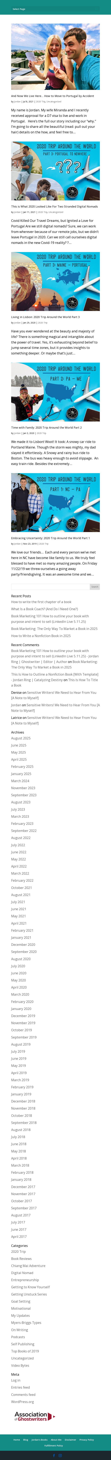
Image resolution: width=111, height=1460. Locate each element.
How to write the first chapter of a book (41, 602)
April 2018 (19, 1158)
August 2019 (21, 1044)
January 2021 (21, 937)
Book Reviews (21, 1258)
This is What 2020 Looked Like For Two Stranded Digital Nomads (54, 206)
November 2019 (23, 1023)
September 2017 (24, 1208)
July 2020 (18, 966)
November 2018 (23, 1108)
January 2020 (21, 1009)
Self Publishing (22, 1344)
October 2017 (21, 1201)
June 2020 (18, 973)
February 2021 (22, 930)
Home (16, 1439)
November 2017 (23, 1194)
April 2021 (19, 923)
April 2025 (19, 759)
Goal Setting (20, 1301)
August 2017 (21, 1215)
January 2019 (21, 1094)
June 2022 (18, 852)
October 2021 (21, 888)
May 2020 (18, 980)
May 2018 (18, 1151)
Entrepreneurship (25, 1280)
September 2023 (24, 795)
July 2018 (18, 1137)
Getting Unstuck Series (29, 1294)
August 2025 (21, 738)
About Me (56, 1439)
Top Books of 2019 (25, 1351)
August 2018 (21, 1130)
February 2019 (22, 1087)
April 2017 (19, 1236)
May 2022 (18, 859)
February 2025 (22, 766)
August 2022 (21, 838)
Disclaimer (70, 1439)
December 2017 (23, 1187)
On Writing (19, 1330)
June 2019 (18, 1058)
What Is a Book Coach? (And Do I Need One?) (44, 609)
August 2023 (21, 802)
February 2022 (22, 880)
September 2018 (24, 1123)
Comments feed (23, 1394)
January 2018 (21, 1179)
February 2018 (22, 1172)
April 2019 (19, 1073)
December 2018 (23, 1101)
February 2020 (22, 1001)
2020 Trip (40, 101)
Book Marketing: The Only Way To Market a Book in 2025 (54, 629)
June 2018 (18, 1144)
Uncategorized (54, 101)
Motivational (21, 1308)
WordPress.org (22, 1402)
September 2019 (24, 1037)
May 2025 (18, 752)
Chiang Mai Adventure (28, 1266)
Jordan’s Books (39, 1439)
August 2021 (21, 895)
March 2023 (20, 816)
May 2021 (18, 916)
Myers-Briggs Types (26, 1322)
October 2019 (21, 1030)
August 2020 (21, 959)
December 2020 (23, 944)
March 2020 (20, 994)
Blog (25, 1439)
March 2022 (20, 873)
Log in (15, 1380)
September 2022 (24, 831)
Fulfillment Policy (53, 1445)
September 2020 (24, 952)
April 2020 (19, 987)
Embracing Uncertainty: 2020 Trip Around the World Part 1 (50, 538)
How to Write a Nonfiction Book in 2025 (41, 636)
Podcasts (18, 1337)
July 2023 (18, 809)
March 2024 (20, 781)
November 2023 (23, 788)
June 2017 (18, 1229)
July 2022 (18, 845)
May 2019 (18, 1065)
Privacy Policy (87, 1439)
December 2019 (23, 1016)
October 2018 (21, 1115)
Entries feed (20, 1387)
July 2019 (18, 1051)
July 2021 (18, 902)
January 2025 (21, 774)
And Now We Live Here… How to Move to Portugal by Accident (52, 96)
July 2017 (18, 1222)
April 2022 (19, 866)
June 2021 (18, 909)
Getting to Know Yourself (30, 1287)
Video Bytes (20, 1365)
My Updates (20, 1315)
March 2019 (20, 1080)
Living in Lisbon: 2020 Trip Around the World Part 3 (45, 317)
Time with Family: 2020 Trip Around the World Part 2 (46, 427)
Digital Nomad (22, 1273)
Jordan (17, 101)
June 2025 (18, 745)
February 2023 (22, 823)
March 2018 (20, 1165)
